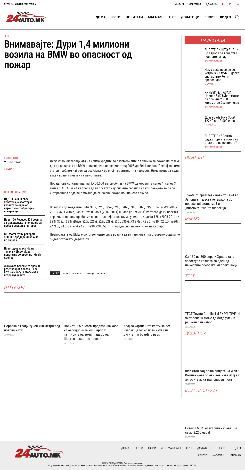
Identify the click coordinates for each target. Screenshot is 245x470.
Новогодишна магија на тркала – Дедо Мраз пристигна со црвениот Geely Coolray (22, 253)
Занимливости (213, 61)
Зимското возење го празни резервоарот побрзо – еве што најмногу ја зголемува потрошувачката (22, 270)
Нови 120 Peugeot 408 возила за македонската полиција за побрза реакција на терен (23, 222)
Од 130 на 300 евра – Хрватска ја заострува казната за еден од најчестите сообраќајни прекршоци (19, 205)
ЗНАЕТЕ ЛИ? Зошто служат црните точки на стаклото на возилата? (221, 139)
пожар (90, 273)
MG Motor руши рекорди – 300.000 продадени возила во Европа (21, 237)
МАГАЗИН (209, 84)
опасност (77, 273)
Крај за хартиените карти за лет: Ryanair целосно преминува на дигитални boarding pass (147, 330)
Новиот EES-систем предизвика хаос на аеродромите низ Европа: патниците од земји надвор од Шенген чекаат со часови (91, 332)
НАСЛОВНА (210, 125)
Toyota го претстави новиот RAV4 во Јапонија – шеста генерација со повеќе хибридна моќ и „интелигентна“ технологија (212, 201)
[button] (237, 17)
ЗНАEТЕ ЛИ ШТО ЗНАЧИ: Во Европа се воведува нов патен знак (222, 53)
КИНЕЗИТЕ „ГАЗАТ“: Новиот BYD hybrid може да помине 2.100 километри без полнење (222, 97)
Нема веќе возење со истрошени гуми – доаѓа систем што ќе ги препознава (222, 75)
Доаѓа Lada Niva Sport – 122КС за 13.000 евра (221, 119)
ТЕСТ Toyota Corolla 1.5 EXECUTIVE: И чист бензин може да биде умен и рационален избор (212, 318)
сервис (101, 273)
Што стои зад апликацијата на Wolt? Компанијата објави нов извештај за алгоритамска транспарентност (212, 375)
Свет (8, 36)
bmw (65, 273)
